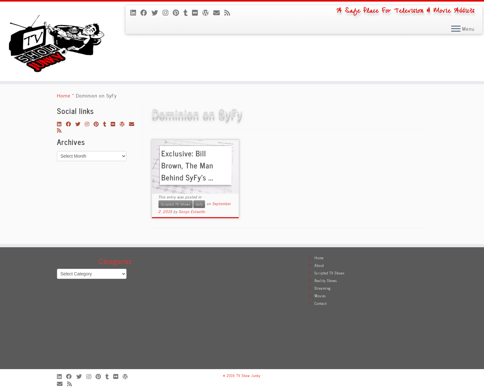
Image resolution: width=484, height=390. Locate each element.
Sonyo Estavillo (192, 211)
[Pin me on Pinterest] (178, 12)
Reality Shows (325, 280)
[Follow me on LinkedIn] (135, 12)
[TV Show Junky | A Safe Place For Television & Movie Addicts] (56, 41)
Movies (320, 296)
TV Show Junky (248, 375)
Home (64, 95)
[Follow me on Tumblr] (187, 12)
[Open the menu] (456, 29)
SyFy (199, 204)
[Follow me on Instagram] (168, 12)
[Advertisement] (242, 311)
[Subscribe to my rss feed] (229, 12)
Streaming (322, 288)
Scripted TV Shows (175, 204)
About (319, 265)
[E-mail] (218, 12)
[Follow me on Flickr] (197, 12)
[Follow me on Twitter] (157, 12)
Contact (320, 303)
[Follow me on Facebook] (146, 12)
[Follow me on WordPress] (207, 12)
